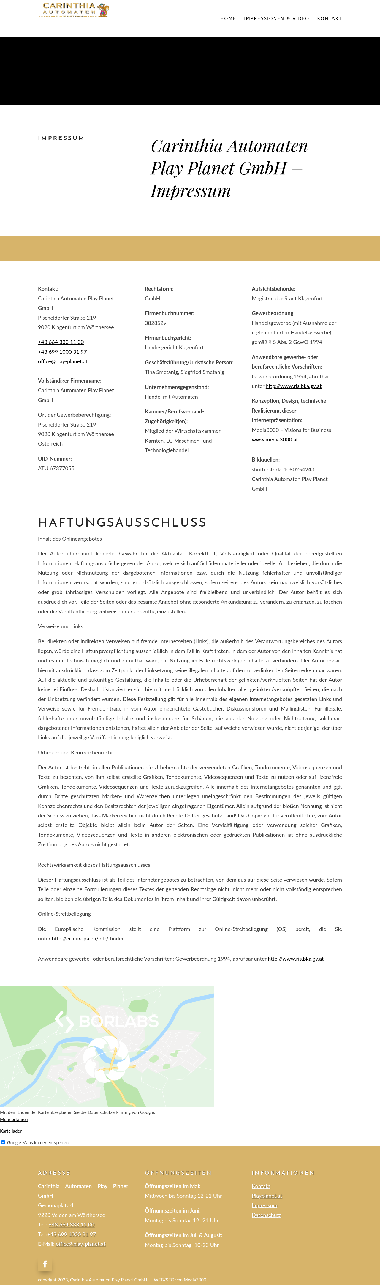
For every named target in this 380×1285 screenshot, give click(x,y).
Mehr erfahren (14, 1119)
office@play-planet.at (63, 361)
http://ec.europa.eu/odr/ (80, 938)
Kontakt (261, 1186)
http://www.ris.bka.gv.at (294, 386)
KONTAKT (329, 19)
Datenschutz (266, 1215)
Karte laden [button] (11, 1131)
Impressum (264, 1205)
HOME (228, 19)
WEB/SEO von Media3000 (180, 1279)
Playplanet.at (267, 1195)
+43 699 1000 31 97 (71, 1234)
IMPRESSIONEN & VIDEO (276, 19)
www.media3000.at (275, 439)
